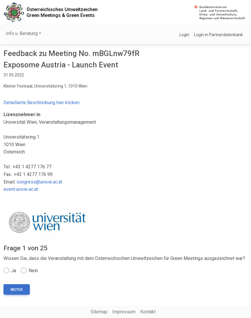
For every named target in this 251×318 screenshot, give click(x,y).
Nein (33, 270)
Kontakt (148, 311)
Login (184, 34)
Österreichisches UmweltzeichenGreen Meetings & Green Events (62, 12)
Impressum (124, 311)
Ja (13, 270)
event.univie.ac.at (21, 189)
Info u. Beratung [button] (22, 33)
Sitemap (99, 311)
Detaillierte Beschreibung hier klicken (41, 102)
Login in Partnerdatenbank (218, 34)
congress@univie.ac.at (39, 182)
